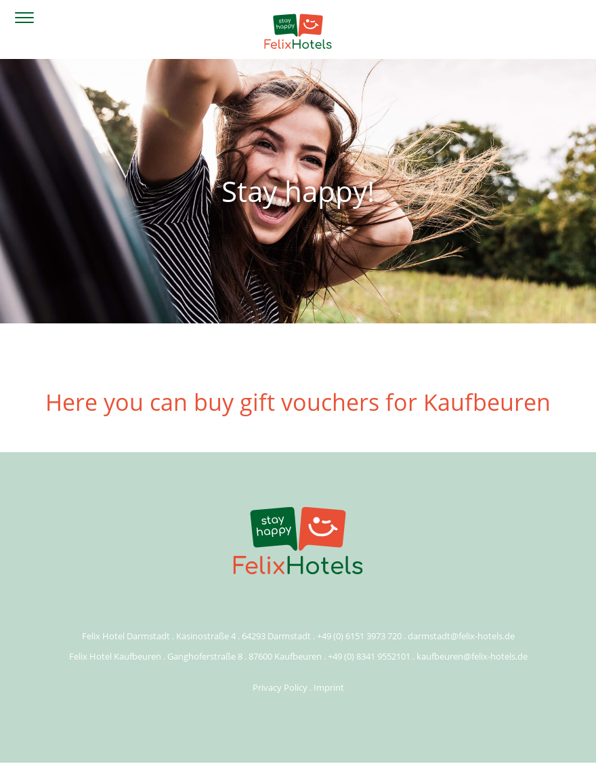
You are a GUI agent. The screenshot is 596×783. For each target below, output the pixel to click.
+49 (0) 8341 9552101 (369, 656)
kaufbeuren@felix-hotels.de (472, 656)
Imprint (329, 687)
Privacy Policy (280, 687)
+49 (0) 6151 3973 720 (359, 636)
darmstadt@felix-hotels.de (461, 636)
